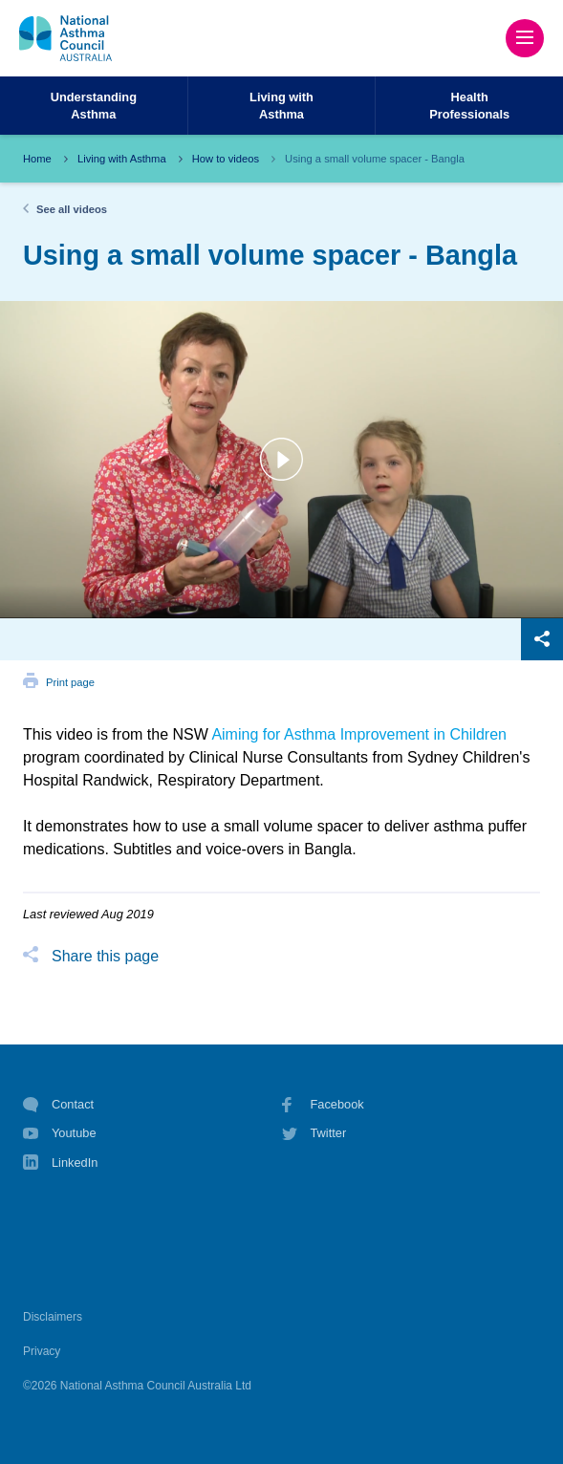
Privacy (41, 1351)
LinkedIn (60, 1164)
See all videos (71, 209)
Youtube (60, 1133)
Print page (70, 682)
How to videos (225, 158)
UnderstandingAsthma (94, 105)
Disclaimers (52, 1317)
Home (37, 158)
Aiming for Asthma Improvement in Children (359, 734)
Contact (58, 1104)
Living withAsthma (281, 105)
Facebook (323, 1104)
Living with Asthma (121, 158)
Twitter (314, 1133)
